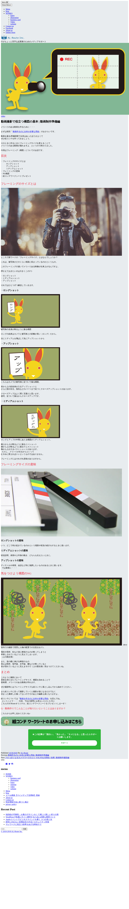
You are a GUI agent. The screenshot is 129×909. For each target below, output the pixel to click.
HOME (8, 774)
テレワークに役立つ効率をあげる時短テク (24, 824)
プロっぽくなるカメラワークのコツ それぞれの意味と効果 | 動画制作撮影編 (37, 758)
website (13, 24)
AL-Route (24, 753)
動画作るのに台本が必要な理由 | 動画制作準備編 (28, 755)
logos (12, 15)
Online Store (10, 32)
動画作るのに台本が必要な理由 (26, 132)
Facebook (9, 28)
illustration (14, 18)
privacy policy (11, 804)
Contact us (10, 26)
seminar (13, 785)
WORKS (9, 13)
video (3, 116)
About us (9, 30)
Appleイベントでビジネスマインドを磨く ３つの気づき (29, 819)
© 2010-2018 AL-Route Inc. (11, 831)
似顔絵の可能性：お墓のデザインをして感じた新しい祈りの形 (32, 814)
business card (15, 20)
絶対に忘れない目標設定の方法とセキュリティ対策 (27, 822)
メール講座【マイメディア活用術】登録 (23, 795)
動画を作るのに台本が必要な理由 (34, 699)
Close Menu (6, 5)
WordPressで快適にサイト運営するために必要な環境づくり (30, 817)
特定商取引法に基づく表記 (17, 802)
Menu (5, 2)
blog (7, 11)
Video (12, 22)
